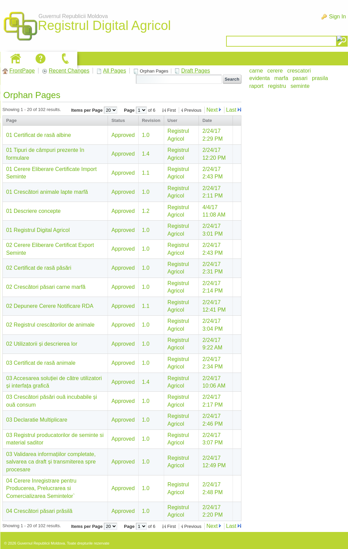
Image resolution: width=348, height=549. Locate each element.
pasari (299, 78)
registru (277, 86)
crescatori (299, 71)
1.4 (145, 154)
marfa (281, 78)
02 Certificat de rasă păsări (38, 268)
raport (256, 86)
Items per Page (87, 110)
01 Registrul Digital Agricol (38, 230)
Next (212, 110)
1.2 (145, 211)
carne (256, 71)
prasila (320, 78)
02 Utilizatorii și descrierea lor (41, 344)
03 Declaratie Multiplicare (36, 420)
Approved (123, 135)
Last (231, 110)
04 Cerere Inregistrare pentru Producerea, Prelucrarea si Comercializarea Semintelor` (41, 488)
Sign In (337, 16)
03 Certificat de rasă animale (41, 363)
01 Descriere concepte (33, 211)
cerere (275, 71)
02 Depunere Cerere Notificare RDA (49, 306)
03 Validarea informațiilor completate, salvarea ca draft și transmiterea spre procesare (51, 461)
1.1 (145, 173)
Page (130, 110)
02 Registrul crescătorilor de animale (50, 325)
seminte (300, 86)
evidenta (259, 78)
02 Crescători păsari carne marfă (45, 287)
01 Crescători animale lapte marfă (47, 192)
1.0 (145, 135)
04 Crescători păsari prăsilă (39, 511)
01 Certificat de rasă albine (38, 135)
